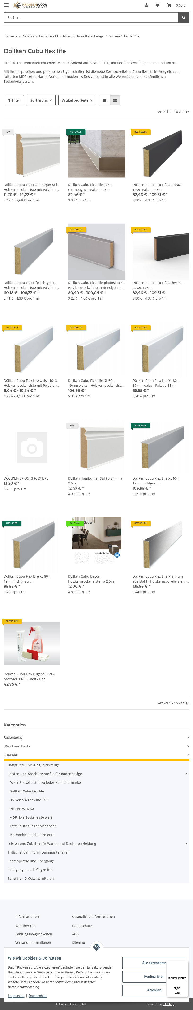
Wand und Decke (17, 746)
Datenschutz (42, 996)
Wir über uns (25, 926)
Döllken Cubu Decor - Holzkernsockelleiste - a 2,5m (91, 578)
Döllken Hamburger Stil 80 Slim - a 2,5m (95, 480)
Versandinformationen (33, 942)
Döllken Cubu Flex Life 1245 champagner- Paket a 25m (90, 187)
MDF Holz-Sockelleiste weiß (30, 817)
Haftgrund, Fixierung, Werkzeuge (34, 765)
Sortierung (39, 100)
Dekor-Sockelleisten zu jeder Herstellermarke (45, 782)
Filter (14, 100)
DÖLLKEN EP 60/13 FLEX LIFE (26, 478)
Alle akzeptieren (150, 963)
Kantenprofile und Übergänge (31, 861)
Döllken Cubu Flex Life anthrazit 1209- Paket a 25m (158, 187)
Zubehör (10, 755)
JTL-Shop (168, 1004)
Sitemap (78, 942)
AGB (75, 934)
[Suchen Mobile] (91, 17)
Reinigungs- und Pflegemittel (30, 869)
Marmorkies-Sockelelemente (31, 835)
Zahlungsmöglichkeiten (33, 934)
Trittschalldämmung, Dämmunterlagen (38, 852)
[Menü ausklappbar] (6, 3)
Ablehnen (150, 990)
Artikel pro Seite (75, 100)
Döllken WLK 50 (21, 808)
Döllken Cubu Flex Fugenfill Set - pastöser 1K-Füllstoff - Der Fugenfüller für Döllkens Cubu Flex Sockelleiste (31, 677)
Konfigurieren (150, 976)
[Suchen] (183, 17)
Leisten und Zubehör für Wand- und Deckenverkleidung (52, 843)
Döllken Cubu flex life (26, 791)
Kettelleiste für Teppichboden (33, 826)
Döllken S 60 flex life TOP (28, 800)
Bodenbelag (13, 737)
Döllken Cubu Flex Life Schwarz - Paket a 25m (158, 285)
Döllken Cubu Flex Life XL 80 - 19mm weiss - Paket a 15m (156, 383)
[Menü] (185, 963)
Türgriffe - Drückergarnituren (31, 878)
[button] (146, 5)
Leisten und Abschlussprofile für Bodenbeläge (45, 774)
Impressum (20, 996)
